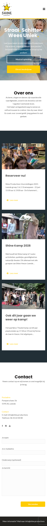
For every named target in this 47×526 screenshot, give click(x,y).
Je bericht (23, 481)
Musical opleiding (23, 59)
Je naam (23, 439)
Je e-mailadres (23, 451)
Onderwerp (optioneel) (23, 462)
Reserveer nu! (16, 176)
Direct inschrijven (23, 69)
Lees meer (12, 200)
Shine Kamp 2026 (18, 246)
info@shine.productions (18, 415)
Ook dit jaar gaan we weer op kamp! (21, 317)
